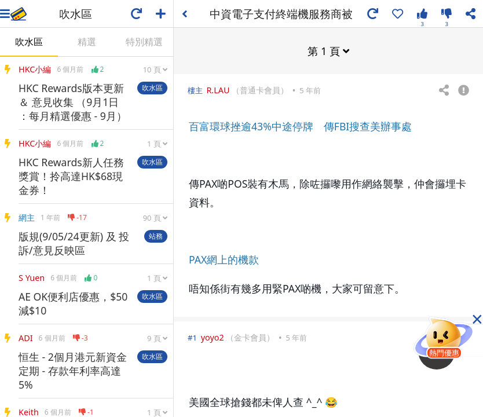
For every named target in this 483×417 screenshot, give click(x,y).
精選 (87, 41)
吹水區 (29, 41)
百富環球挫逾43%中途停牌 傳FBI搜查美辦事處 (300, 126)
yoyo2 (212, 336)
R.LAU (217, 89)
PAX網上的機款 (224, 259)
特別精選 (144, 41)
